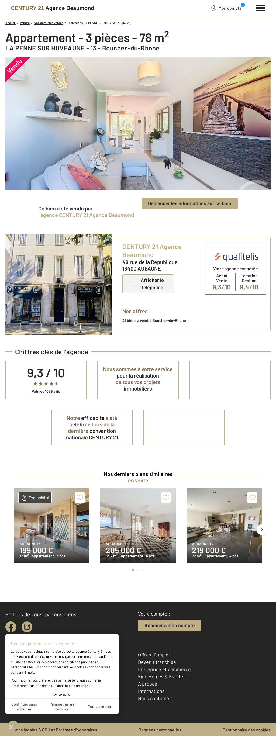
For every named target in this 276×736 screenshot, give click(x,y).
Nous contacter (154, 698)
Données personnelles (160, 729)
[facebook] (10, 626)
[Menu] (260, 7)
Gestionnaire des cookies (247, 729)
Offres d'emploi (154, 655)
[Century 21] (52, 8)
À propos (147, 684)
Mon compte (226, 8)
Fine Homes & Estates (162, 676)
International (152, 691)
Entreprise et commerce (164, 669)
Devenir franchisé (157, 662)
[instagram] (27, 626)
